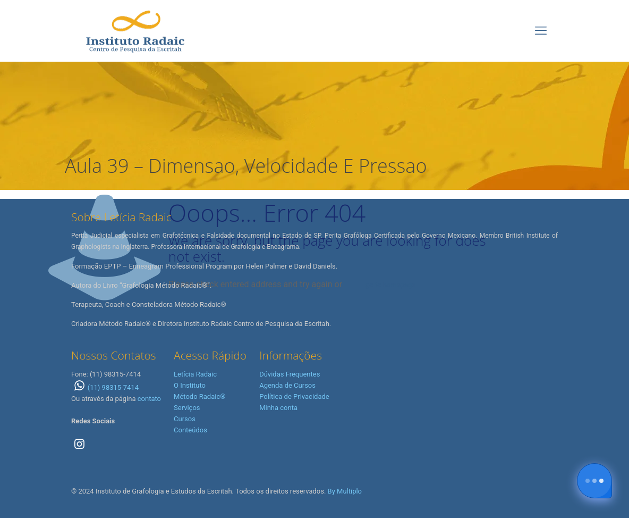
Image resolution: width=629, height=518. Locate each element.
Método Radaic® (199, 396)
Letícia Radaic (195, 374)
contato (149, 399)
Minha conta (278, 408)
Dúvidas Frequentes (289, 374)
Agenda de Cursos (287, 385)
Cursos (185, 419)
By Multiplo (345, 491)
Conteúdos (190, 430)
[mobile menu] (541, 31)
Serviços (187, 408)
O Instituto (190, 385)
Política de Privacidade (294, 396)
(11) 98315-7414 (105, 387)
